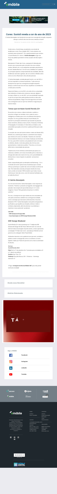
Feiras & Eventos (45, 419)
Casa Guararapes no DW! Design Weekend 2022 (22, 216)
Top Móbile (44, 429)
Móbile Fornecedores (46, 426)
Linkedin (24, 368)
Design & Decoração (46, 415)
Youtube (23, 374)
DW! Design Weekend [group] (16, 221)
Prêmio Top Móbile (33, 415)
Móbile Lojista (44, 428)
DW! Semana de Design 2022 (17, 213)
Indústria (43, 413)
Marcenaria (44, 416)
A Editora (31, 413)
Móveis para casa (45, 431)
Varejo (43, 418)
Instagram (24, 361)
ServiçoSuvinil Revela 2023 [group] (14, 247)
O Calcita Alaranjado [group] (16, 180)
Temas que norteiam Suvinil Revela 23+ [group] (24, 109)
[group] (26, 214)
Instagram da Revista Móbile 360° (22, 265)
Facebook (24, 355)
